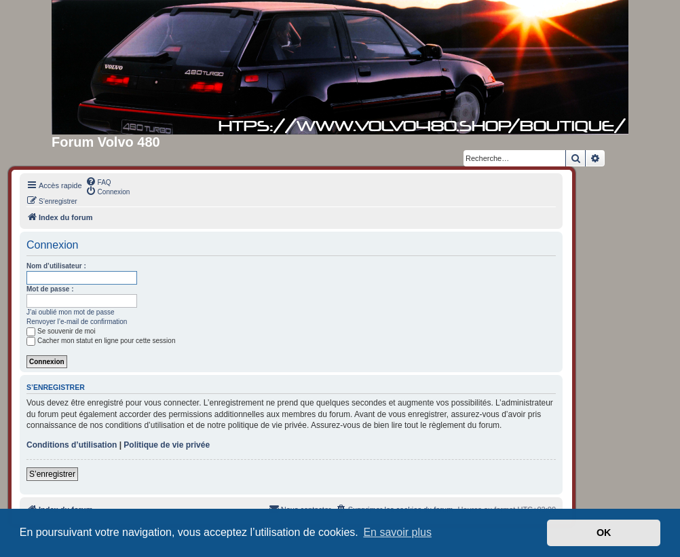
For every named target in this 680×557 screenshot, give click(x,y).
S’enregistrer (52, 474)
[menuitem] (98, 181)
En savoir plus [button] (397, 532)
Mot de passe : (49, 289)
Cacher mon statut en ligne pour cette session (100, 340)
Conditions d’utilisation (71, 445)
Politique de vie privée (167, 445)
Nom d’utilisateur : (56, 266)
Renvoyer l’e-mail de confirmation (76, 321)
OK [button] (604, 532)
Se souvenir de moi (61, 331)
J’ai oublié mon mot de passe (70, 312)
